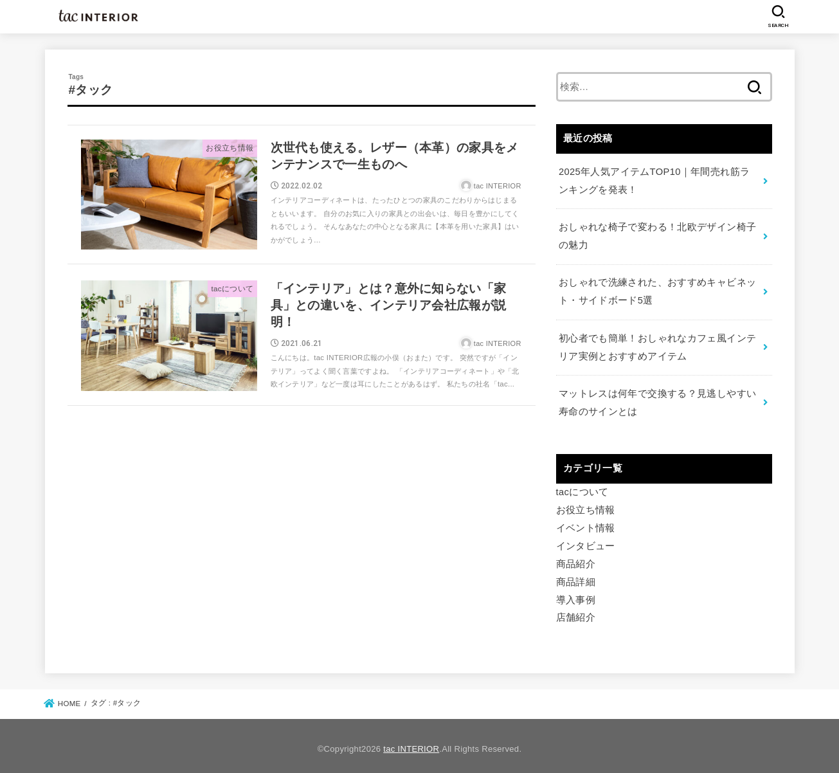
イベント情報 (585, 523)
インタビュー (585, 541)
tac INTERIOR (411, 743)
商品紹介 (575, 559)
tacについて (582, 488)
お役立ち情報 (585, 506)
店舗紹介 (575, 612)
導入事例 (575, 595)
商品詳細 (575, 577)
